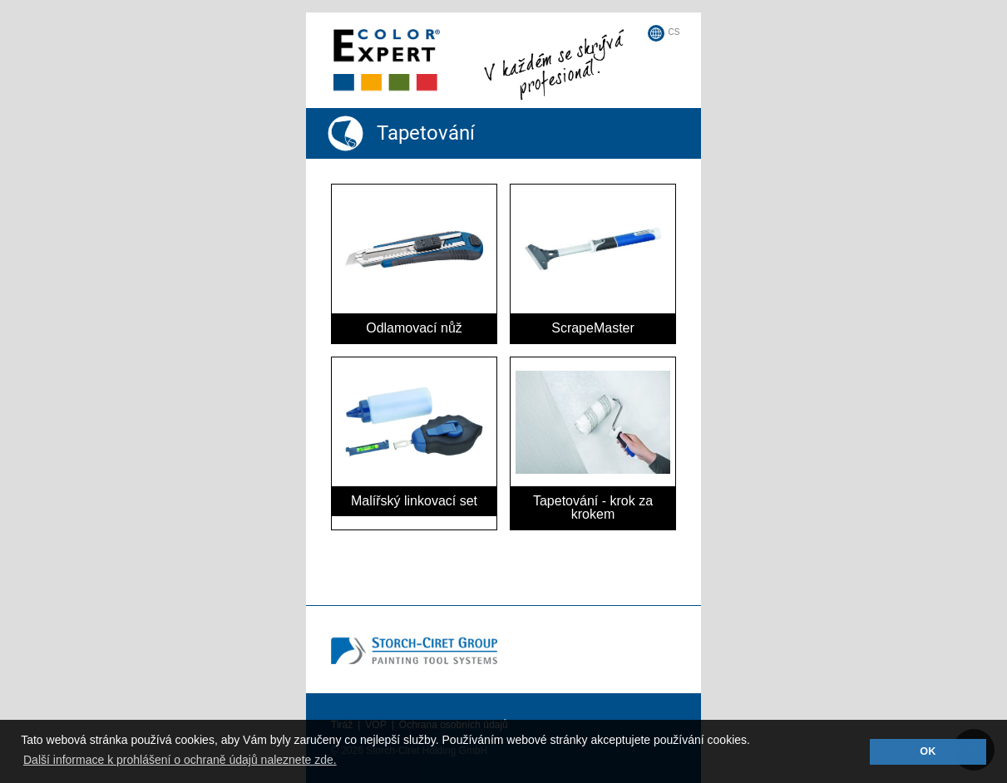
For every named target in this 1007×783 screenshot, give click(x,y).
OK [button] (927, 751)
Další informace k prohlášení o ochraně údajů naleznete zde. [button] (180, 759)
